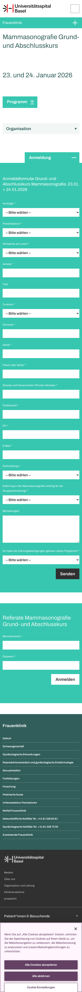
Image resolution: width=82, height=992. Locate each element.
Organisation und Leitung (19, 885)
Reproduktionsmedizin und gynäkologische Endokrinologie (38, 762)
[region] (41, 957)
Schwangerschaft (13, 746)
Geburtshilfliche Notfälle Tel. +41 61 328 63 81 (30, 818)
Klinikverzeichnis (14, 892)
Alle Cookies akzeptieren (41, 964)
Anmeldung (40, 157)
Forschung (9, 786)
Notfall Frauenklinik (14, 810)
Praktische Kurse (13, 794)
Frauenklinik (12, 23)
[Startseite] (27, 8)
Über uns (9, 879)
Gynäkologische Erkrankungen (21, 754)
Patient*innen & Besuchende (27, 916)
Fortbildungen (11, 778)
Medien (8, 872)
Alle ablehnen (41, 976)
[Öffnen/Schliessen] (75, 8)
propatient (10, 898)
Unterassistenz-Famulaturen (20, 802)
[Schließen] (75, 929)
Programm (17, 101)
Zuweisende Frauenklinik (18, 834)
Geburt (7, 738)
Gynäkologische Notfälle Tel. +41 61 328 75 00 (30, 826)
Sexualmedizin (12, 770)
